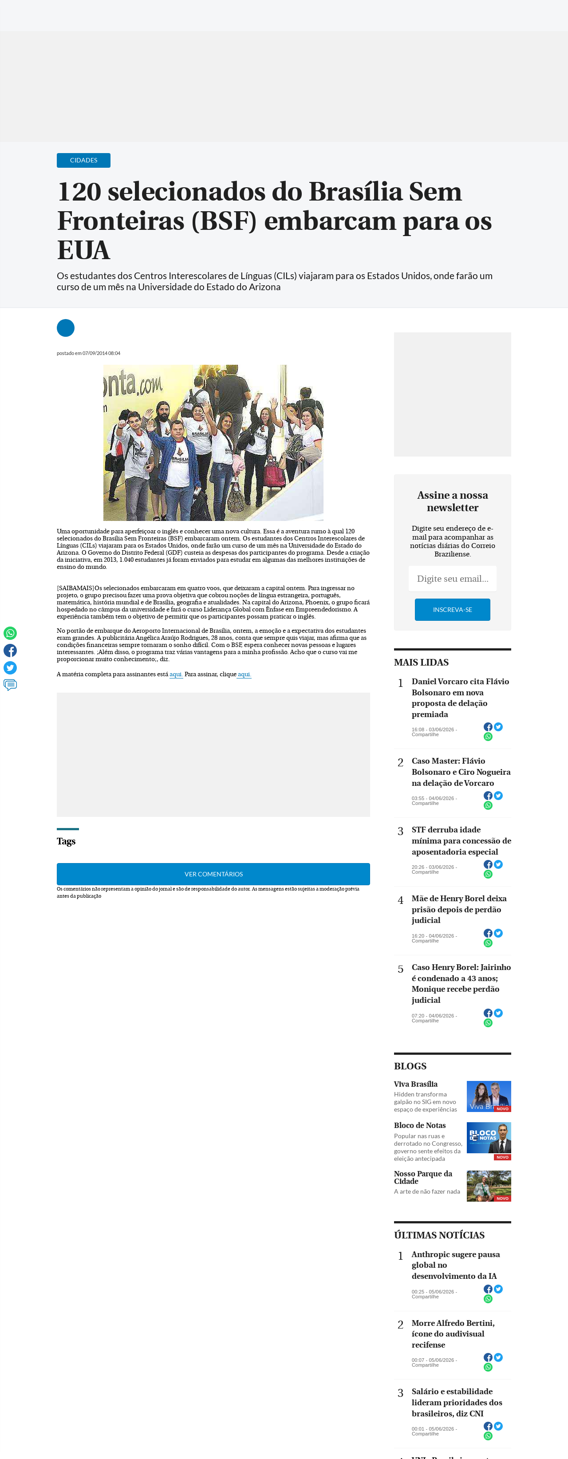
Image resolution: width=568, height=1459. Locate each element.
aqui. (176, 674)
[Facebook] (503, 15)
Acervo (220, 12)
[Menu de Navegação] (23, 11)
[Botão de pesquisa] (50, 11)
